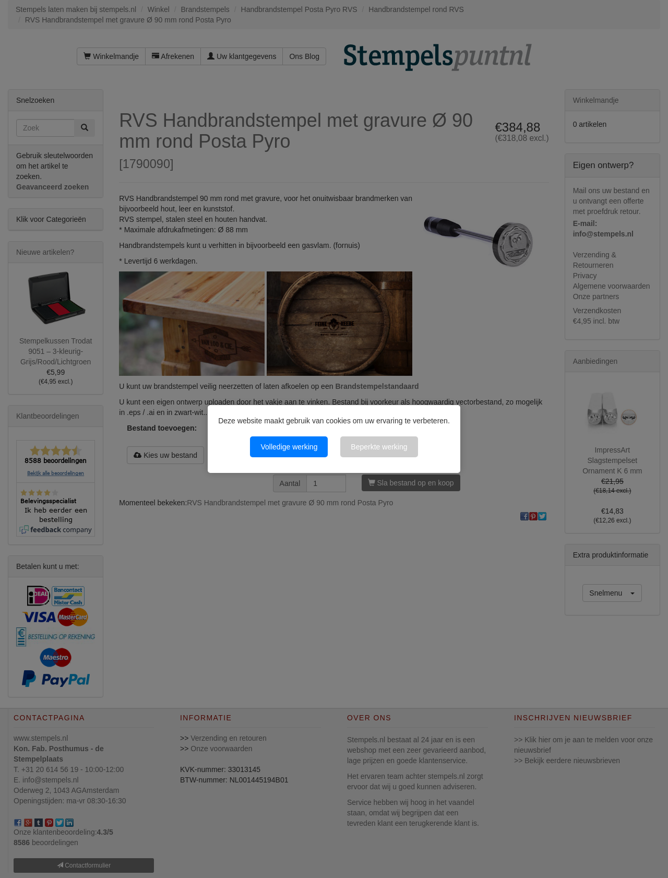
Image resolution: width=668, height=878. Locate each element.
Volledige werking (288, 447)
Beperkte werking (379, 447)
